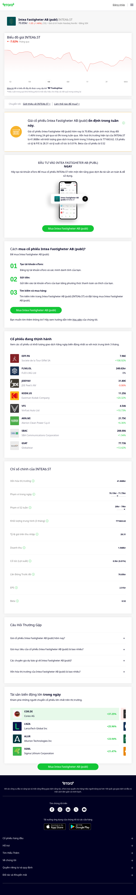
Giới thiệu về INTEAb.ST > (36, 104)
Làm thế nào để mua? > (67, 104)
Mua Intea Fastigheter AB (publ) (68, 228)
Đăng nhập (119, 4)
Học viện (77, 319)
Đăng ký (10, 88)
